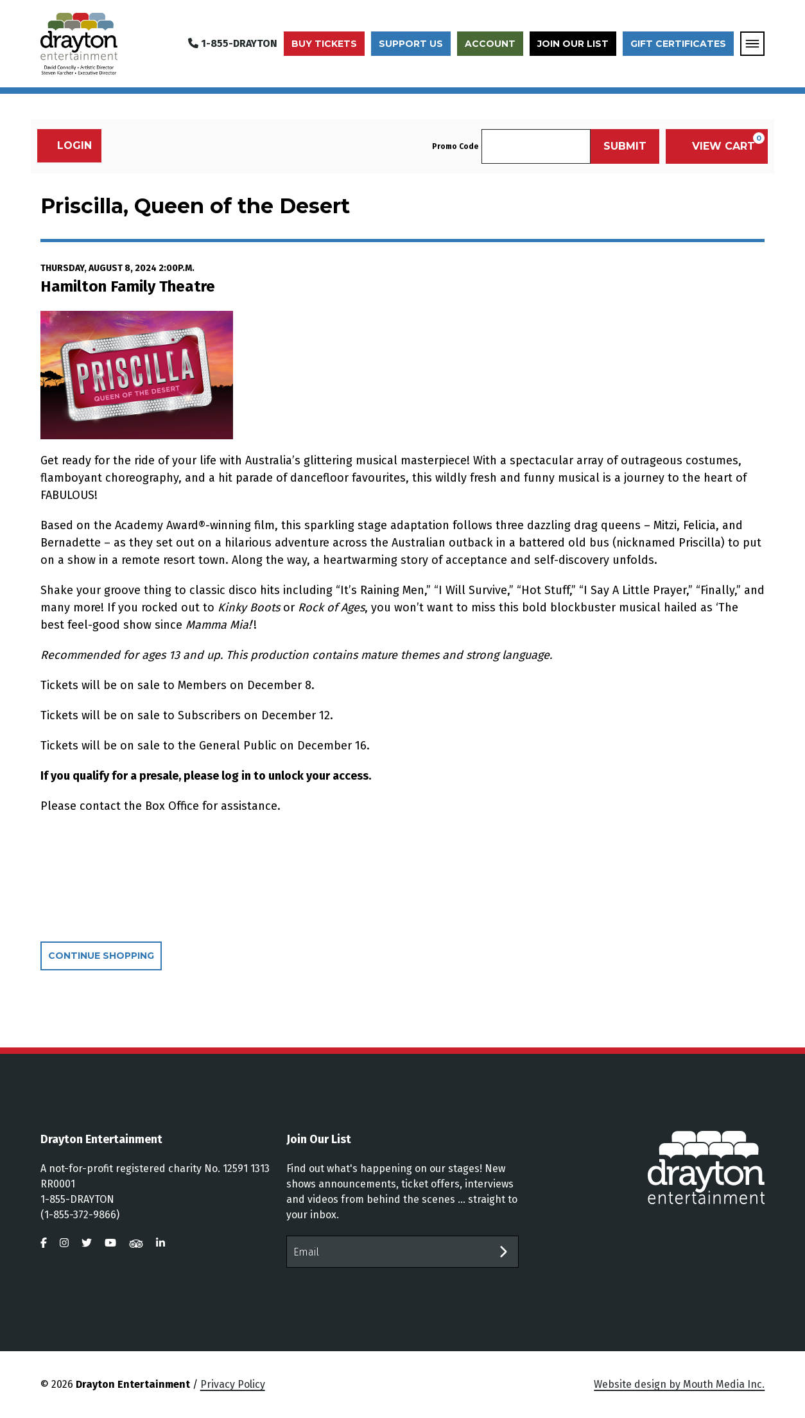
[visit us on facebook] (43, 1243)
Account (490, 43)
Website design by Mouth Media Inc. (679, 1384)
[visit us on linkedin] (160, 1243)
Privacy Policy (232, 1384)
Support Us (411, 43)
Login (68, 145)
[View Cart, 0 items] (717, 146)
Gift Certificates (678, 43)
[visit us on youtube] (110, 1243)
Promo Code (455, 146)
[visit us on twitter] (87, 1243)
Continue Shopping (101, 955)
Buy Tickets (324, 43)
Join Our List (573, 43)
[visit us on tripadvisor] (136, 1243)
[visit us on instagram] (64, 1243)
